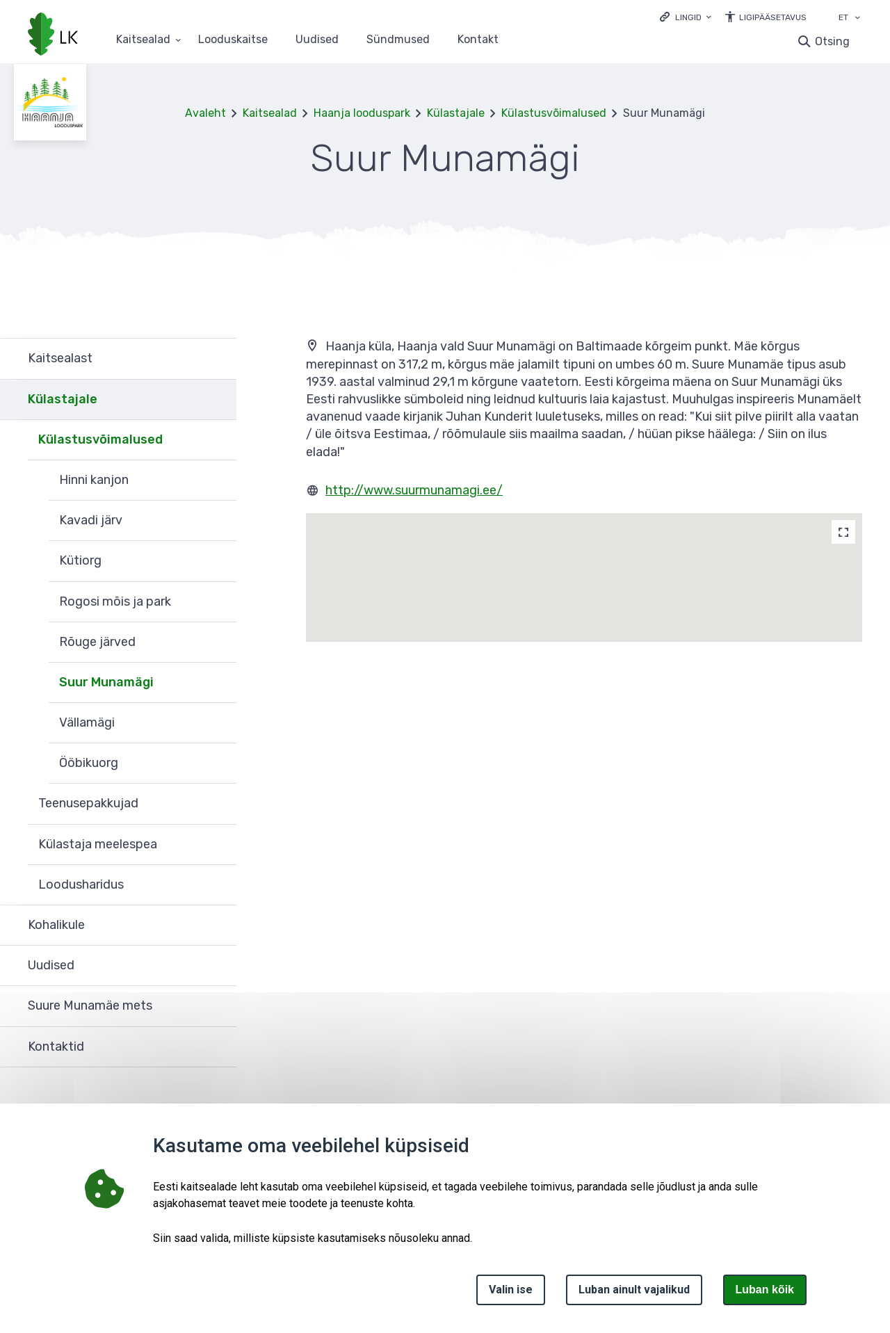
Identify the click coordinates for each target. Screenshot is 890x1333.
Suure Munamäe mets (90, 1005)
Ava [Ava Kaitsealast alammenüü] (219, 358)
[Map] (843, 532)
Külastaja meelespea (97, 844)
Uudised (317, 40)
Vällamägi (87, 722)
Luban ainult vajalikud (634, 1289)
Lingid (688, 17)
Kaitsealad (270, 113)
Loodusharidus (81, 884)
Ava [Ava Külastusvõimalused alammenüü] (219, 440)
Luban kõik (765, 1289)
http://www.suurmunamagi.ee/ (414, 490)
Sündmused (398, 40)
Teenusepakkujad (88, 803)
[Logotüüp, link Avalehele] (53, 35)
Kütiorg (80, 560)
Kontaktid (56, 1046)
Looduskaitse (233, 40)
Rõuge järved (97, 641)
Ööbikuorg (88, 762)
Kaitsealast (60, 358)
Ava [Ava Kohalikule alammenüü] (219, 925)
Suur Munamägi (106, 682)
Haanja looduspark (362, 113)
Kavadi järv (90, 520)
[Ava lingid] (685, 16)
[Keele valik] (857, 19)
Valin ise (511, 1289)
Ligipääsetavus (773, 17)
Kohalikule (56, 924)
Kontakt (478, 40)
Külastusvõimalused (553, 113)
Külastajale (456, 113)
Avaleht (205, 113)
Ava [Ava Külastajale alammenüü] (219, 400)
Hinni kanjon (94, 479)
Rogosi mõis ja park (115, 601)
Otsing (832, 41)
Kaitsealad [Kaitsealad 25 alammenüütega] (143, 40)
